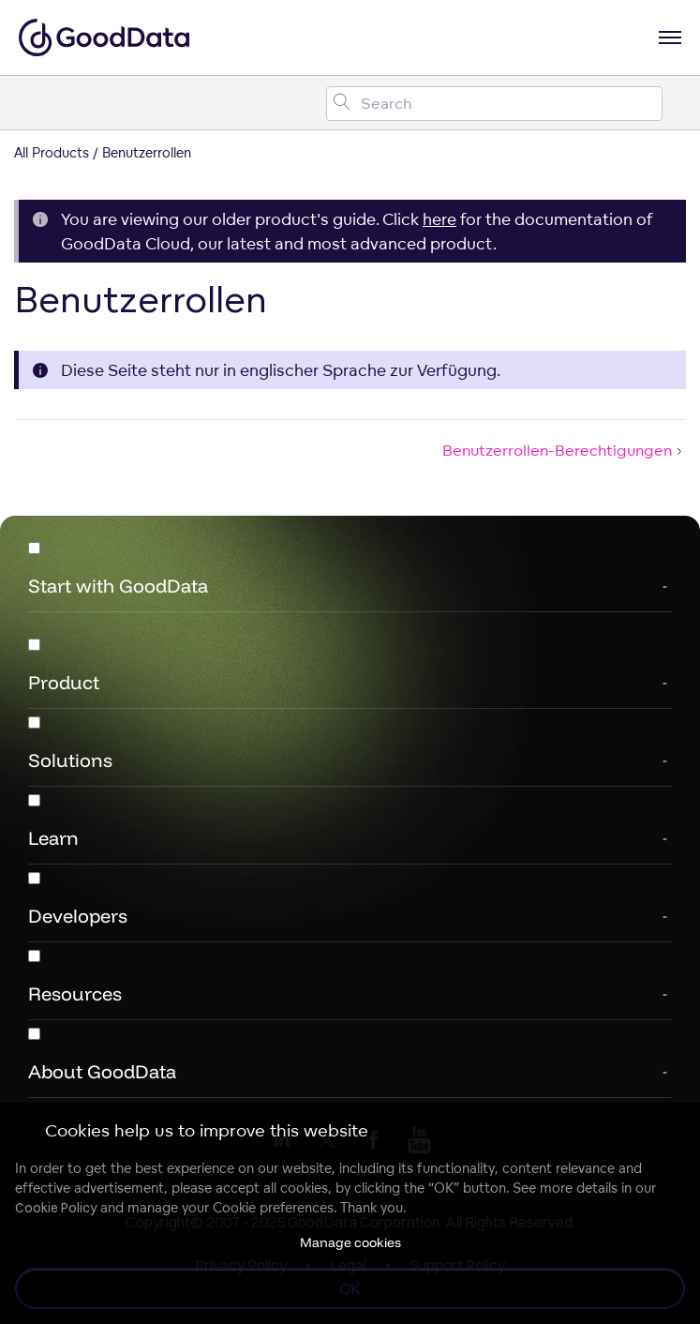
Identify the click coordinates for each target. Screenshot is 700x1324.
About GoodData (102, 1071)
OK (350, 1288)
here (439, 219)
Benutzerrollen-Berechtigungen (564, 450)
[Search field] (494, 103)
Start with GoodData (118, 585)
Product (63, 682)
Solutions (70, 760)
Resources (75, 993)
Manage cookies (350, 1242)
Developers (77, 915)
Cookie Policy (56, 1207)
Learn (53, 838)
